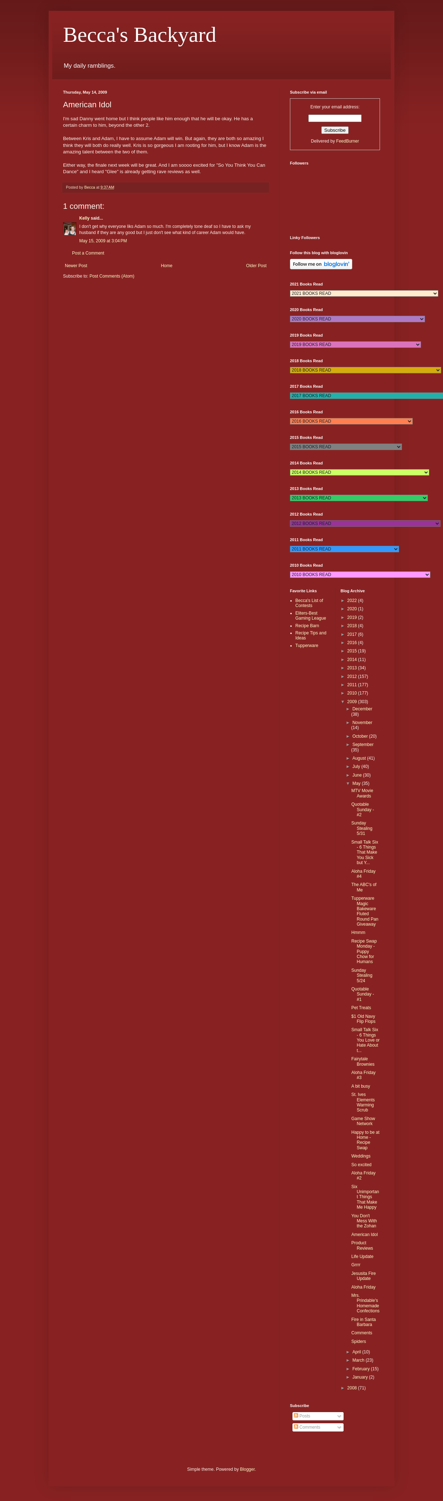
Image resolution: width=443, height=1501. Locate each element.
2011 (352, 684)
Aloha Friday (363, 1287)
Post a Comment (88, 253)
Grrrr (355, 1264)
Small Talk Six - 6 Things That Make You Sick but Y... (364, 853)
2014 (352, 659)
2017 (352, 634)
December (362, 708)
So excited (361, 1164)
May (357, 783)
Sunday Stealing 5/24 (361, 975)
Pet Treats (361, 1007)
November (362, 722)
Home (167, 265)
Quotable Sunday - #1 (362, 994)
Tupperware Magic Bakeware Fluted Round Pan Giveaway (364, 911)
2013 (352, 667)
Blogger (247, 1469)
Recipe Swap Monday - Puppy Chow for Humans (364, 952)
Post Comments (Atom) (111, 276)
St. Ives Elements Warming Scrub (363, 1102)
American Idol (364, 1234)
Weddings (360, 1156)
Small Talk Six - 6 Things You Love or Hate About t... (365, 1040)
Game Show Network (363, 1121)
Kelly (84, 218)
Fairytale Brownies (362, 1061)
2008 (352, 1387)
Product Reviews (362, 1245)
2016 (352, 642)
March (359, 1360)
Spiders (358, 1341)
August (359, 758)
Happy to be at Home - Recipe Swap (365, 1140)
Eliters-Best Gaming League (310, 616)
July (356, 766)
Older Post (256, 265)
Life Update (362, 1256)
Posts (302, 1416)
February (361, 1368)
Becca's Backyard (139, 34)
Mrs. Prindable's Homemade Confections (365, 1303)
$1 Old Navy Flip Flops (363, 1019)
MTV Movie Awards (362, 793)
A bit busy (360, 1086)
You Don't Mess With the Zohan (364, 1221)
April (357, 1351)
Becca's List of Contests (309, 603)
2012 (352, 676)
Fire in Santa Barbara (363, 1322)
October (360, 736)
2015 (352, 650)
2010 (352, 693)
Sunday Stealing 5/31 (361, 828)
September (362, 744)
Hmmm (358, 932)
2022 (352, 600)
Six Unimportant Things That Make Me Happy (365, 1197)
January (360, 1377)
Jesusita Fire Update (363, 1276)
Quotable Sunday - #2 (362, 809)
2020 (352, 608)
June (357, 775)
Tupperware (306, 645)
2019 (352, 617)
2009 (352, 701)
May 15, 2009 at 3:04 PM (103, 240)
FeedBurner (347, 141)
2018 (352, 625)
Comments (361, 1332)
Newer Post (76, 265)
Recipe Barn (307, 625)
